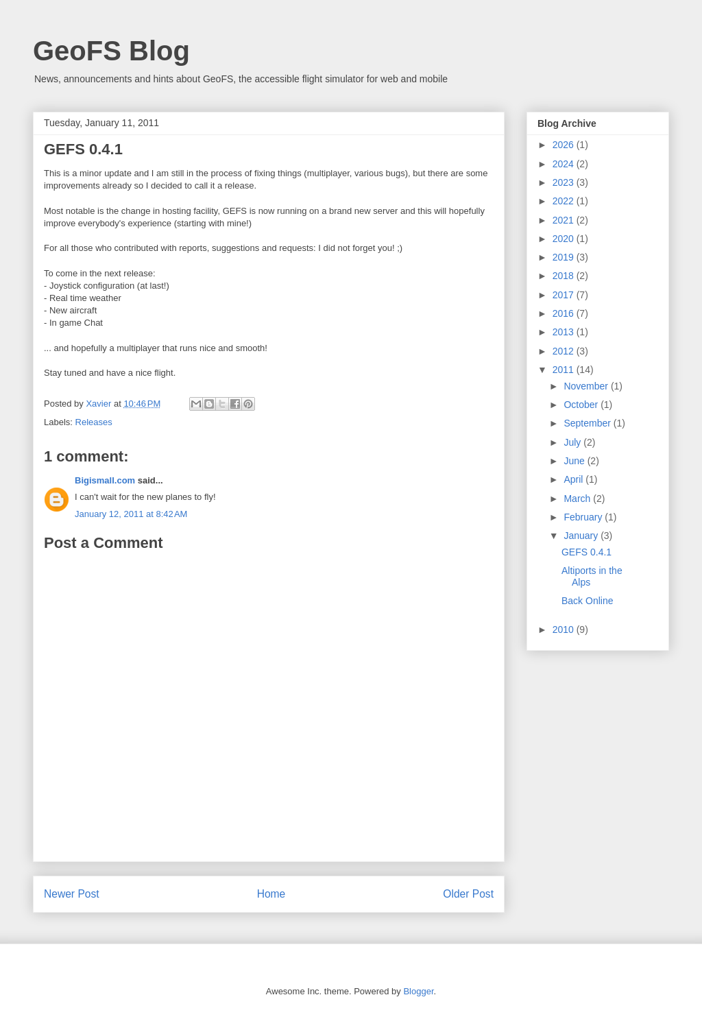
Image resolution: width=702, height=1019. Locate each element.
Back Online (587, 600)
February (584, 517)
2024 (565, 163)
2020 (565, 238)
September (588, 423)
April (574, 479)
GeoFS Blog (111, 51)
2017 (565, 294)
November (587, 386)
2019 (565, 257)
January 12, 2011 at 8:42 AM (131, 514)
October (582, 404)
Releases (93, 422)
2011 (565, 369)
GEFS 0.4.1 (586, 552)
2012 (565, 351)
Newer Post (71, 894)
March (578, 498)
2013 (565, 331)
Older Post (468, 894)
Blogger (418, 991)
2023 (565, 182)
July (573, 442)
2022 (565, 200)
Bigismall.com (105, 480)
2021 (565, 220)
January (582, 535)
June (575, 460)
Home (271, 894)
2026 (565, 144)
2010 (565, 629)
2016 (565, 313)
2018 (565, 275)
